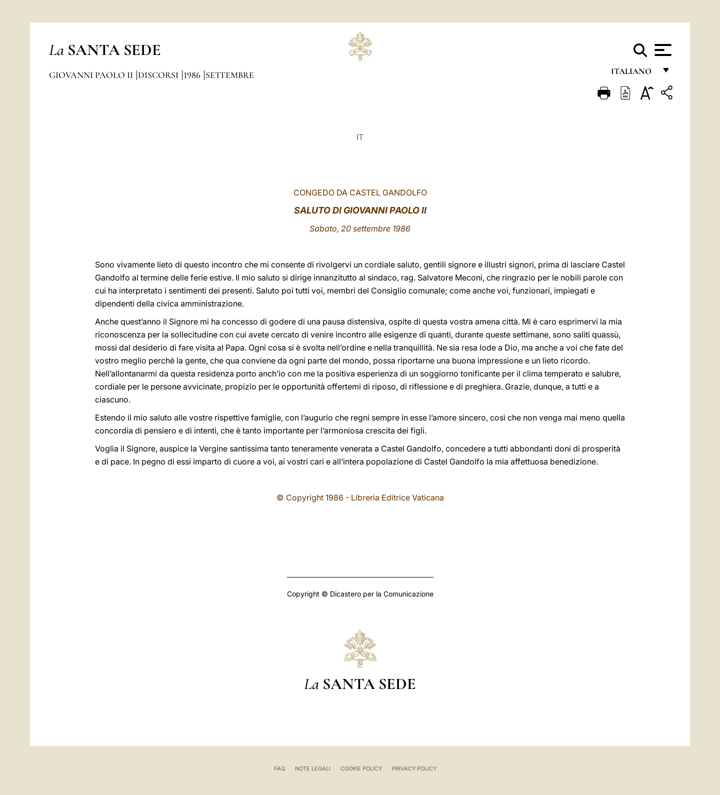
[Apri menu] (662, 50)
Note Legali (312, 768)
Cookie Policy (361, 768)
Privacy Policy (414, 768)
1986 (193, 75)
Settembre (230, 75)
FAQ (279, 768)
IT (360, 137)
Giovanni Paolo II (92, 75)
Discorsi (159, 75)
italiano (633, 74)
